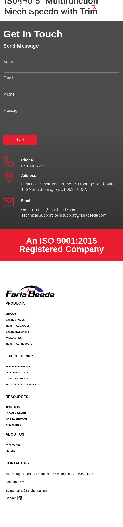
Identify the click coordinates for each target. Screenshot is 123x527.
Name (8, 62)
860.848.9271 (15, 482)
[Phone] (8, 161)
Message (11, 111)
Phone (8, 94)
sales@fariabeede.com (31, 490)
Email (8, 78)
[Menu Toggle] (112, 7)
